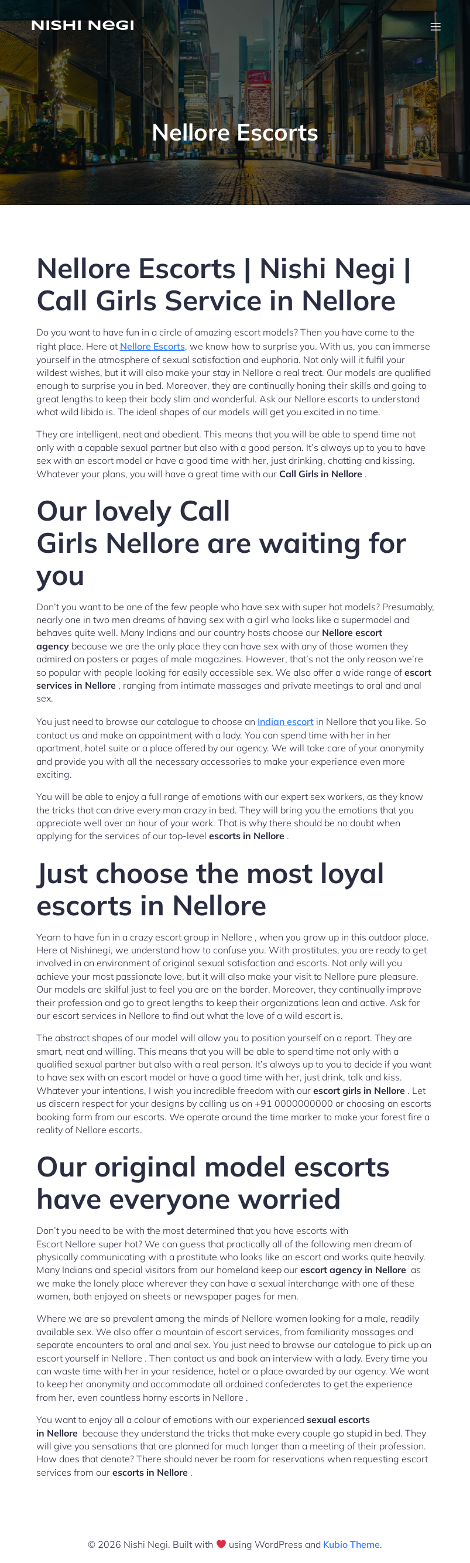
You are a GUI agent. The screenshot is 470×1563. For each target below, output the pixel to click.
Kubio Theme (351, 1544)
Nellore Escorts (152, 346)
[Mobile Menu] (436, 26)
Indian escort (286, 721)
